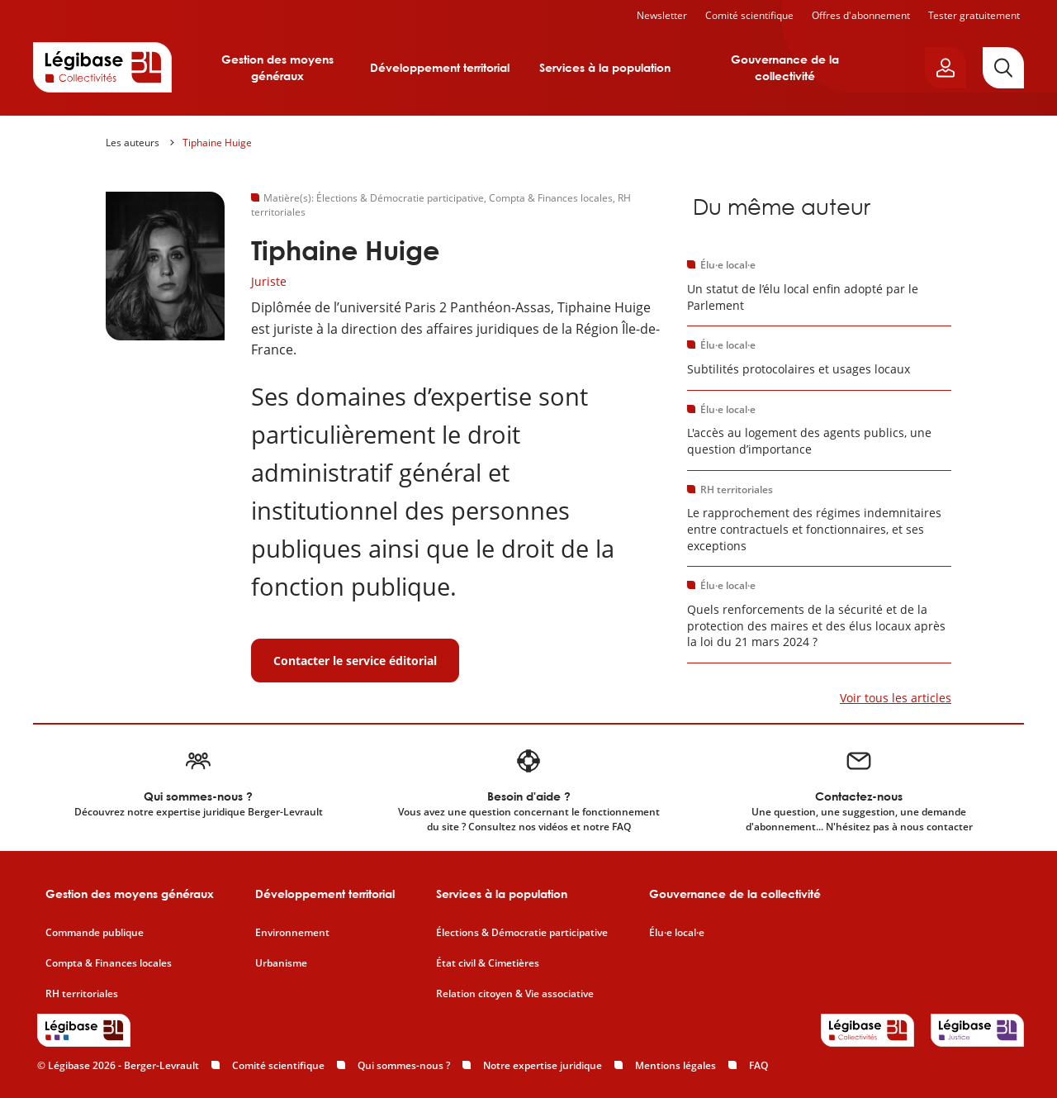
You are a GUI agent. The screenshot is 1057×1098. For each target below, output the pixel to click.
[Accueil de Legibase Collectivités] (102, 67)
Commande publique (94, 932)
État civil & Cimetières (487, 963)
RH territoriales (81, 994)
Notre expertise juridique (542, 1065)
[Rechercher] (1003, 67)
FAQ (758, 1065)
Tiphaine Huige (217, 142)
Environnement (292, 932)
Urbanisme (281, 963)
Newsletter (662, 15)
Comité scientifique (749, 15)
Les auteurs (132, 142)
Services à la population (605, 67)
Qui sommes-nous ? (404, 1065)
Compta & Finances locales (108, 963)
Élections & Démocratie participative (522, 932)
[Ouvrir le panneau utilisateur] (945, 67)
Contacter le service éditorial (355, 660)
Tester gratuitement (974, 15)
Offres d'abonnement (861, 15)
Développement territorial (440, 67)
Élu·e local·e (676, 932)
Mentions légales (675, 1065)
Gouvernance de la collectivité (785, 67)
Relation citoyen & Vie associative (515, 994)
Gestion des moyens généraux (277, 67)
